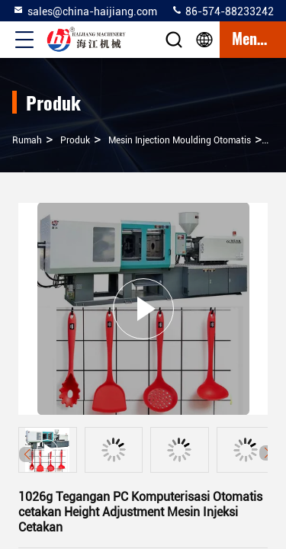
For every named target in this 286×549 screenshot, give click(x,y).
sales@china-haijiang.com (84, 11)
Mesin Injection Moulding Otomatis (179, 140)
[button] (267, 453)
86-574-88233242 (222, 11)
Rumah (27, 140)
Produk (75, 140)
